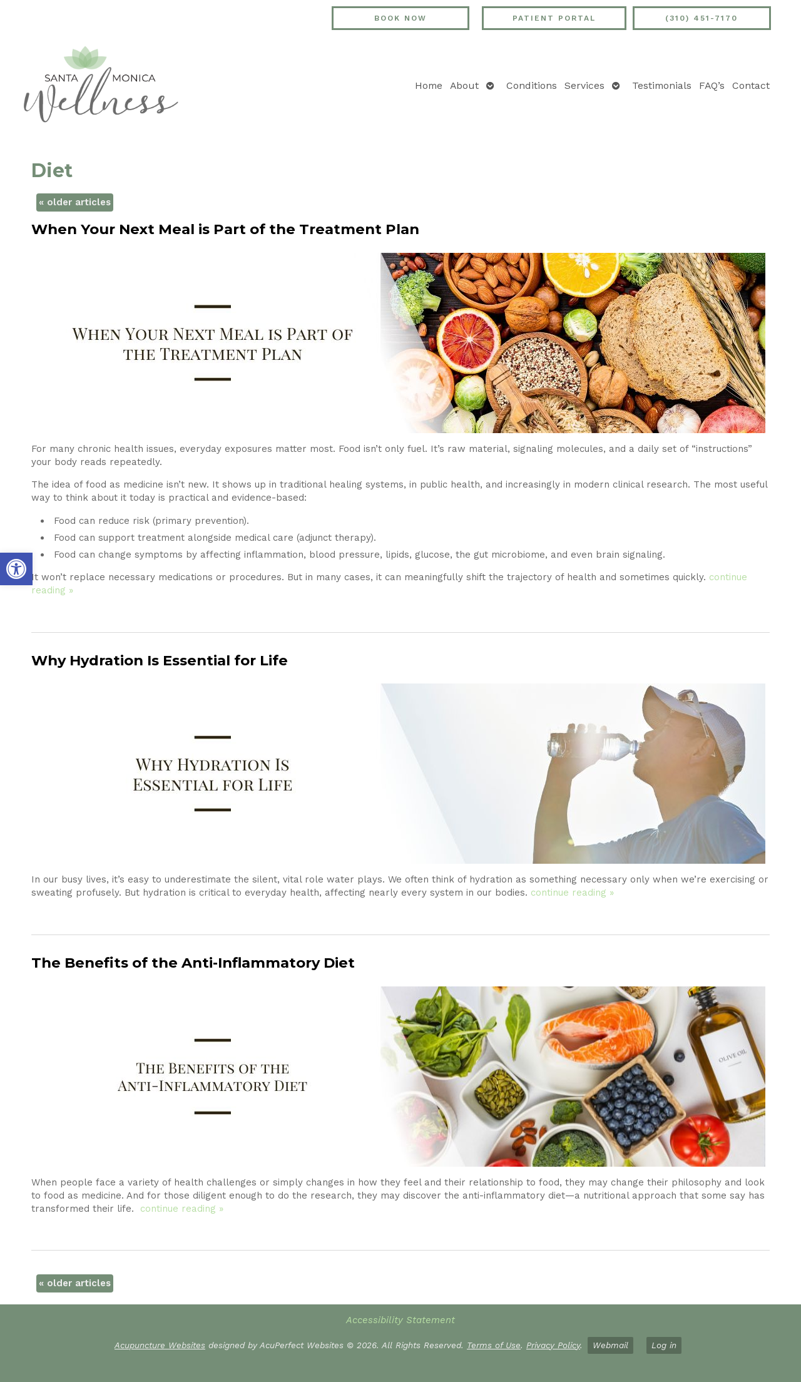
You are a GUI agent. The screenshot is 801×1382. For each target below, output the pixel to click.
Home (428, 85)
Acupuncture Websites (160, 1345)
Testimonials (661, 85)
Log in (663, 1345)
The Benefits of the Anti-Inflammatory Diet (193, 962)
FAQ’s (712, 85)
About (464, 85)
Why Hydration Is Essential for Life (159, 660)
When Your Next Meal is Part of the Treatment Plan (225, 229)
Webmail (610, 1345)
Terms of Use (494, 1345)
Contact (751, 85)
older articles (75, 202)
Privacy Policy (553, 1345)
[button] (16, 569)
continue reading (572, 892)
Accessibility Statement (400, 1320)
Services (584, 85)
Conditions (531, 85)
